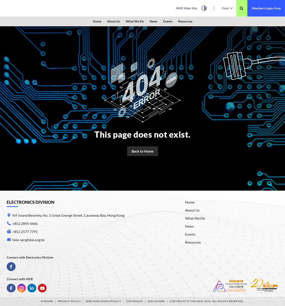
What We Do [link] (135, 21)
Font (227, 8)
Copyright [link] (134, 301)
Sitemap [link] (47, 301)
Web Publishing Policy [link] (103, 301)
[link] (32, 8)
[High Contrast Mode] (204, 8)
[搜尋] (241, 8)
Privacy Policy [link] (69, 301)
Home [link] (97, 21)
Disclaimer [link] (156, 301)
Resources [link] (185, 21)
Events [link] (167, 21)
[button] (113, 21)
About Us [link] (113, 21)
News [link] (153, 21)
